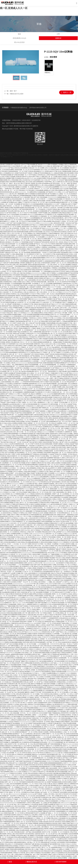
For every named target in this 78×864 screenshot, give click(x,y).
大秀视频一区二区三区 (58, 297)
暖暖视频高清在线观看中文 (37, 261)
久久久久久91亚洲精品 (61, 552)
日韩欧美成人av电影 (8, 520)
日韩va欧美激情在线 (13, 482)
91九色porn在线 (69, 219)
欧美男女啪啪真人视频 (23, 249)
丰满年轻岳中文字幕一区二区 (61, 601)
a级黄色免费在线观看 (9, 237)
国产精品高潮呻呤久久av (8, 276)
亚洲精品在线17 (54, 369)
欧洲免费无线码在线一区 (19, 626)
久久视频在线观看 (48, 319)
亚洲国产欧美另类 (19, 173)
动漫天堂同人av (62, 568)
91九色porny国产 (31, 176)
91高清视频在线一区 (64, 278)
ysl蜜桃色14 (18, 187)
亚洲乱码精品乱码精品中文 (65, 212)
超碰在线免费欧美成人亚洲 (47, 747)
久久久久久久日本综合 (35, 368)
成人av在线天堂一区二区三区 (23, 302)
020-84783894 (60, 862)
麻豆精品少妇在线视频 (41, 844)
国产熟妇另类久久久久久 (17, 575)
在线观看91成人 (42, 464)
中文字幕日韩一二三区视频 (45, 199)
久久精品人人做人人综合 (25, 518)
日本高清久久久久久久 (24, 846)
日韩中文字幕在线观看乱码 (41, 349)
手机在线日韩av (43, 466)
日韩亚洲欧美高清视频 (15, 181)
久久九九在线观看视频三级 (57, 742)
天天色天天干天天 (46, 637)
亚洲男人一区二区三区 (44, 816)
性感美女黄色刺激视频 (18, 570)
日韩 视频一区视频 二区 (47, 226)
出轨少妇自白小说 (48, 231)
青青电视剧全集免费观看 (55, 751)
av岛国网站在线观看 (16, 423)
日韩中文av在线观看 (17, 300)
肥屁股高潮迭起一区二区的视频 (53, 440)
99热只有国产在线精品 (22, 606)
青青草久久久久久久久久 (28, 223)
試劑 (58, 34)
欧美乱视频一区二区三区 (59, 382)
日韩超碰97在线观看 (47, 338)
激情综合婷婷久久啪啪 (23, 525)
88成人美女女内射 (27, 181)
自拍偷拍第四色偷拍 (43, 250)
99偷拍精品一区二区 (46, 216)
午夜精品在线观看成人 (51, 195)
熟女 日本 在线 (57, 328)
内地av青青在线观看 (14, 378)
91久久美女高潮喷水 (67, 608)
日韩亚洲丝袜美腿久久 (39, 288)
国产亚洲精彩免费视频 (13, 263)
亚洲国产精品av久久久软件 (59, 509)
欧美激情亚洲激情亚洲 (61, 540)
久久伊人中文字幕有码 (49, 244)
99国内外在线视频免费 (65, 309)
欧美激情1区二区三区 (16, 456)
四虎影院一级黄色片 (41, 287)
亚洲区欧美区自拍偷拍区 (60, 231)
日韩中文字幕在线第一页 (13, 278)
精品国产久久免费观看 (64, 597)
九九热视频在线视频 (61, 273)
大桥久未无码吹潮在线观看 (52, 202)
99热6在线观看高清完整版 (29, 685)
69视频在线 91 (29, 319)
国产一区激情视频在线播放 (60, 725)
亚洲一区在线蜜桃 (15, 204)
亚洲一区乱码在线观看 (45, 692)
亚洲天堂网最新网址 (38, 181)
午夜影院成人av (25, 388)
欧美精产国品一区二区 (11, 801)
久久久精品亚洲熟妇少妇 (61, 680)
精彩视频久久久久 (8, 316)
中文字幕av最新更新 (35, 475)
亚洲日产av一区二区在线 (57, 314)
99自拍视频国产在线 (58, 319)
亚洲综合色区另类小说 (71, 535)
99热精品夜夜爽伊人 (30, 366)
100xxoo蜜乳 (70, 526)
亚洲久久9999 (73, 416)
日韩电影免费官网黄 (67, 321)
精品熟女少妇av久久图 (15, 589)
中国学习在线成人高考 (41, 350)
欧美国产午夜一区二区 (44, 820)
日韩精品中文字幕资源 (24, 601)
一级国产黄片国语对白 (11, 809)
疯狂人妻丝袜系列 (55, 223)
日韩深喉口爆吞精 (10, 825)
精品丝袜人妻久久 (10, 230)
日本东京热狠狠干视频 (24, 492)
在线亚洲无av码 (4, 432)
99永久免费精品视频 (53, 416)
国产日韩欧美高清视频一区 (19, 175)
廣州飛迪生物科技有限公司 (37, 107)
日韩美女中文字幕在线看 (6, 387)
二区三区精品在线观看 (20, 335)
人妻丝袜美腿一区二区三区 (54, 281)
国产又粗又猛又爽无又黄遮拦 (34, 442)
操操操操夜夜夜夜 (35, 252)
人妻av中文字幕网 (42, 238)
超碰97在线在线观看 (71, 837)
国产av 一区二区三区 (40, 371)
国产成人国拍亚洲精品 (54, 211)
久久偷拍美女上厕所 (26, 200)
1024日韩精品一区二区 (63, 564)
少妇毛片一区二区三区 (6, 240)
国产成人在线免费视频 (58, 535)
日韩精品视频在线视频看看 (58, 689)
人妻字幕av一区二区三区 (47, 539)
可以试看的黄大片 (49, 214)
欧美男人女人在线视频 (60, 526)
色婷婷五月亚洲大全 (63, 176)
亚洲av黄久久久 (71, 376)
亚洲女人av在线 (9, 325)
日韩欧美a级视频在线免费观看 (60, 216)
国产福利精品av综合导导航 (14, 338)
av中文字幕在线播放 (36, 451)
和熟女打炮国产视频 (23, 473)
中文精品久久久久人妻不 (45, 461)
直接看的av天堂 (18, 670)
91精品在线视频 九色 (21, 421)
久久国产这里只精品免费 (25, 778)
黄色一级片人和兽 (35, 525)
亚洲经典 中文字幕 (21, 271)
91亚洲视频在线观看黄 (11, 507)
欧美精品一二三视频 (46, 582)
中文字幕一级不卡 (50, 413)
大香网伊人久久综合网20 (62, 352)
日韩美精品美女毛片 (45, 438)
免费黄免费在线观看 (71, 485)
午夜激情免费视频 (50, 323)
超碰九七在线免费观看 (37, 190)
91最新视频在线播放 (29, 856)
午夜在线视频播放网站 (71, 319)
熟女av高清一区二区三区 (69, 521)
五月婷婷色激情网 (34, 514)
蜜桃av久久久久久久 (12, 483)
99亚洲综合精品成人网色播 (60, 575)
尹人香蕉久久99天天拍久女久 (44, 401)
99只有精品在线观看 (8, 302)
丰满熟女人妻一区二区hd (22, 821)
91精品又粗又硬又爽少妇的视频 (50, 266)
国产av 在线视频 (40, 813)
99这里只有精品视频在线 (56, 685)
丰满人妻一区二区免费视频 (22, 206)
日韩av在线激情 (39, 580)
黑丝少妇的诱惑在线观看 (38, 777)
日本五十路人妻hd (69, 388)
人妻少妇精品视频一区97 (64, 383)
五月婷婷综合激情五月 (62, 590)
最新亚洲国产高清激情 (62, 244)
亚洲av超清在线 (63, 618)
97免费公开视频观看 (30, 369)
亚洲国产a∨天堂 (50, 388)
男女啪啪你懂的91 (67, 342)
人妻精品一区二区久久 (27, 402)
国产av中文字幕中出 (70, 363)
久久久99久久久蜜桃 (32, 695)
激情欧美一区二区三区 (65, 369)
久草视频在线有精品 (46, 245)
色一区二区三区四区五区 (69, 401)
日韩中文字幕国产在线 (46, 382)
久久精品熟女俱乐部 (71, 413)
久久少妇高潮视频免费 (9, 635)
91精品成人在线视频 (28, 456)
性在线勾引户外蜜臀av (34, 247)
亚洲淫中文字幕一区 (36, 613)
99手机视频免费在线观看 (14, 614)
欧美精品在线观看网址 (43, 808)
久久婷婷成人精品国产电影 (70, 444)
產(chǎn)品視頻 (19, 42)
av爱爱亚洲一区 (49, 359)
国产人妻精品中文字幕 (11, 330)
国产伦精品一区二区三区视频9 (62, 471)
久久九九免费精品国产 (35, 478)
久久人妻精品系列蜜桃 (57, 173)
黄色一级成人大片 (15, 313)
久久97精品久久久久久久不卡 (63, 292)
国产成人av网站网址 (57, 695)
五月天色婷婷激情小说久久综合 (38, 169)
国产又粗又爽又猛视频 (39, 323)
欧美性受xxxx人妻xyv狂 (55, 256)
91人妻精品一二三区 (17, 238)
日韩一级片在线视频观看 (16, 392)
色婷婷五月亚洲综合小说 (12, 294)
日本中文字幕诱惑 (18, 471)
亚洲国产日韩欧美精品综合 (20, 337)
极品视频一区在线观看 (32, 283)
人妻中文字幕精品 (58, 378)
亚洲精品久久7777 (27, 771)
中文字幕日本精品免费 (57, 269)
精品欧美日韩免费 (10, 259)
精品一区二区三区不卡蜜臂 (23, 544)
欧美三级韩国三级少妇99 (34, 183)
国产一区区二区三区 (58, 461)
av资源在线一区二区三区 (42, 488)
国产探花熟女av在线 (27, 728)
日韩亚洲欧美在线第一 (20, 832)
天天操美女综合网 (33, 250)
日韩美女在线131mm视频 (65, 433)
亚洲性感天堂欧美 (21, 176)
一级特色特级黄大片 (34, 216)
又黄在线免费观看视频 (48, 230)
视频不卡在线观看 (49, 473)
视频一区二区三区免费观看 (61, 168)
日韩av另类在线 (4, 487)
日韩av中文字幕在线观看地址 (43, 671)
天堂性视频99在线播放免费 (25, 782)
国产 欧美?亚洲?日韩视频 (48, 683)
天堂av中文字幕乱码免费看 (27, 164)
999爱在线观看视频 (58, 775)
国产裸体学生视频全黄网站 (29, 594)
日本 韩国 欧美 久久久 (68, 199)
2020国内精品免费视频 (9, 501)
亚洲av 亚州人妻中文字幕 (16, 432)
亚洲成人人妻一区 (5, 204)
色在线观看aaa (46, 183)
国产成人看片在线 (35, 263)
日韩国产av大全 (62, 195)
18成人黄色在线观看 (21, 264)
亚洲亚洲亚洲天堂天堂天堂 (21, 316)
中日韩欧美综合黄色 (43, 502)
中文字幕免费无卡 (59, 432)
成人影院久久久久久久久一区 (21, 192)
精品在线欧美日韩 (5, 166)
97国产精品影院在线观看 (45, 425)
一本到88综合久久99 (68, 571)
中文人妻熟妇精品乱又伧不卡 (17, 701)
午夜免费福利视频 (16, 666)
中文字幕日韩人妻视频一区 (30, 670)
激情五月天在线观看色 (58, 852)
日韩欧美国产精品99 (5, 414)
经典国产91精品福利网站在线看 (59, 478)
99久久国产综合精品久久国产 (21, 785)
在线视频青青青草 (68, 580)
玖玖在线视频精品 (62, 585)
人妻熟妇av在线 (55, 630)
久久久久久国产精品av (36, 426)
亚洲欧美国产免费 (29, 844)
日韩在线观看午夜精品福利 (19, 275)
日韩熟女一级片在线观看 (63, 499)
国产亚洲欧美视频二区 (43, 435)
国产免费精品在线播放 (58, 426)
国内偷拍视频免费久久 (42, 561)
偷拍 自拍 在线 (52, 337)
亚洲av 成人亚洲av (65, 733)
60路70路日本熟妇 (61, 288)
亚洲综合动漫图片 (34, 785)
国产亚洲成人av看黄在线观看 (35, 595)
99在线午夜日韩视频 (19, 463)
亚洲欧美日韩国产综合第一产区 (52, 664)
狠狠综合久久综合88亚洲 (39, 754)
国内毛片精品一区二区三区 (29, 556)
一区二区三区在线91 (11, 249)
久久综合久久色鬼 (7, 307)
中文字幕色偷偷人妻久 (63, 711)
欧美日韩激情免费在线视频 (21, 231)
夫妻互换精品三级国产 (21, 345)
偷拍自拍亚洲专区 (58, 830)
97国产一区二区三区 (31, 256)
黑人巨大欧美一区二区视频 (49, 385)
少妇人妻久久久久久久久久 (14, 728)
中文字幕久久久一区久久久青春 (22, 516)
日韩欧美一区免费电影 (52, 544)
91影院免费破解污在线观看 (43, 509)
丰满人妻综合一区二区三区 (47, 292)
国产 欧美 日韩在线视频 (40, 197)
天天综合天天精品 (58, 249)
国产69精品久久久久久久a (70, 702)
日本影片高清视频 (53, 276)
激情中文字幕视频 (69, 269)
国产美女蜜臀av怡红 (33, 438)
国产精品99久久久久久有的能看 (43, 658)
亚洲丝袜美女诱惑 (7, 275)
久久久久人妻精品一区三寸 (65, 690)
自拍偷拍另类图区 (41, 178)
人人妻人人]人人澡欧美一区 (53, 402)
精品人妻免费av (43, 799)
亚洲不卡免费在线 (33, 816)
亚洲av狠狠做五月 (24, 851)
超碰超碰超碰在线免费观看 (52, 261)
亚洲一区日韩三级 (34, 535)
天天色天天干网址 (35, 294)
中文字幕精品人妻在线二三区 (34, 697)
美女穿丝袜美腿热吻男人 (11, 235)
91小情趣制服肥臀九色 (15, 742)
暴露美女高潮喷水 (60, 649)
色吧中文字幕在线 (66, 808)
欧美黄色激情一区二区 (14, 244)
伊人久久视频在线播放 (16, 349)
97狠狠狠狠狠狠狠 (36, 727)
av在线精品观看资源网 (57, 604)
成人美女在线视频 (29, 618)
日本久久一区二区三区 (26, 342)
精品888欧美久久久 (39, 171)
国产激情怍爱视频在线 (14, 530)
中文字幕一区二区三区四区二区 (58, 285)
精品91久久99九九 (5, 399)
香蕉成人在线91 (30, 847)
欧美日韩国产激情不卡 (55, 321)
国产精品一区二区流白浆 (8, 287)
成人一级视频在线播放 (56, 342)
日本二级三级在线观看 (53, 188)
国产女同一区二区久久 (32, 321)
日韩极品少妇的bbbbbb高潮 (9, 185)
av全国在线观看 (68, 589)
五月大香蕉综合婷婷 (53, 169)
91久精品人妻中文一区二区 (25, 457)
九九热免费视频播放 (34, 218)
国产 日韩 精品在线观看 (57, 661)
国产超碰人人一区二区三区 (58, 663)
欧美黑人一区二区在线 (44, 507)
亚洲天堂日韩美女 (27, 752)
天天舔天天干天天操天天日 (62, 678)
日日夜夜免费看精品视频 (9, 540)
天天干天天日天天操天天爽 (51, 295)
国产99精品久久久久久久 (59, 368)
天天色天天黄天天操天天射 (56, 589)
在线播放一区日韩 (67, 454)
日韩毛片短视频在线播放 (22, 326)
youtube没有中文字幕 (32, 659)
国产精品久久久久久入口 (33, 551)
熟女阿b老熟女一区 (32, 237)
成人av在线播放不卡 (36, 770)
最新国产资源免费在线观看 (23, 295)
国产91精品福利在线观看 (50, 361)
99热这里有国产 (56, 221)
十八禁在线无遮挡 (46, 608)
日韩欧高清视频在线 (53, 233)
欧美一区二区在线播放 (47, 758)
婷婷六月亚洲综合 (69, 839)
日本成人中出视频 (22, 185)
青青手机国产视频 (70, 445)
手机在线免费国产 (28, 395)
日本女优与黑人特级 (9, 264)
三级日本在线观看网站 (15, 783)
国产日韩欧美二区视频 (31, 173)
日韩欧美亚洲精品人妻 (63, 175)
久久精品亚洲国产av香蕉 (24, 763)
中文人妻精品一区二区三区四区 (16, 245)
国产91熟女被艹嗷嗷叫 (19, 661)
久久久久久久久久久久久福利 (40, 533)
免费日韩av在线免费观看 (49, 490)
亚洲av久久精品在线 (27, 614)
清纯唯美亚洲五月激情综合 (43, 390)
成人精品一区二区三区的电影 (21, 297)
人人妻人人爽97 (48, 378)
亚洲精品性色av (71, 625)
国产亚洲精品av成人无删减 (14, 202)
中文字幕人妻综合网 (27, 678)
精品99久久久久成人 (55, 311)
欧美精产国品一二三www (50, 846)
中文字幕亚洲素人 (45, 530)
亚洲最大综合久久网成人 (24, 281)
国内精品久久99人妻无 (11, 242)
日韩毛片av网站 (31, 802)
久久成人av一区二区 (27, 571)
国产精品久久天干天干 (55, 304)
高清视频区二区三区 (67, 390)
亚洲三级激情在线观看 (11, 288)
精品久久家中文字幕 (54, 716)
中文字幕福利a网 (20, 287)
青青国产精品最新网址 (62, 252)
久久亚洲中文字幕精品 (42, 380)
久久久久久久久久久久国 (22, 363)
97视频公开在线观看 (29, 737)
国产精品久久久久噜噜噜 (37, 225)
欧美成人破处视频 (38, 635)
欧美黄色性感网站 (9, 169)
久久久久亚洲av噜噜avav (37, 214)
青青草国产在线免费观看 (31, 828)
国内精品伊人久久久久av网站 (17, 597)
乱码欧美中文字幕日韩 (10, 209)
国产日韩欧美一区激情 (66, 504)
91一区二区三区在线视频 (7, 725)
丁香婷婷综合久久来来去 (35, 318)
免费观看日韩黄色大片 (33, 604)
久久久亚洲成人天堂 (59, 318)
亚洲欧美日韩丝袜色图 (31, 449)
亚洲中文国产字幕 (17, 357)
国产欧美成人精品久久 (67, 664)
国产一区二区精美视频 (68, 609)
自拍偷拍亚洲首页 (66, 642)
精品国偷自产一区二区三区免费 (49, 551)
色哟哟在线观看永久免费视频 (19, 318)
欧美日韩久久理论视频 (37, 590)
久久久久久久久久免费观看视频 (56, 197)
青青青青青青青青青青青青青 (31, 382)
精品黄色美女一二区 (43, 264)
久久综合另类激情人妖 (6, 494)
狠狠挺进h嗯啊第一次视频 (65, 858)
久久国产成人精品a (67, 311)
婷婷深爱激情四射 (20, 321)
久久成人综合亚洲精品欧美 (34, 387)
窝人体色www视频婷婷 (48, 185)
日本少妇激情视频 (42, 333)
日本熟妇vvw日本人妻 (59, 397)
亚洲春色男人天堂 (38, 344)
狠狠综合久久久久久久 (64, 276)
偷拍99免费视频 (25, 454)
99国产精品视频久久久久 (56, 437)
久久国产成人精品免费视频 (65, 523)
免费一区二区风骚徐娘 (24, 330)
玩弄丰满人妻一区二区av (40, 375)
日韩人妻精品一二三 (17, 382)
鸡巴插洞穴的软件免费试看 (41, 589)
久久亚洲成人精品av (18, 704)
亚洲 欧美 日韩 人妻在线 (56, 242)
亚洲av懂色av (19, 435)
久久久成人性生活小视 (19, 839)
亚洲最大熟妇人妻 (42, 468)
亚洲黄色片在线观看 (55, 756)
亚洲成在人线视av (51, 499)
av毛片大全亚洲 (49, 168)
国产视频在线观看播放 (68, 180)
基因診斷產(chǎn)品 (19, 38)
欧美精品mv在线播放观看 (40, 211)
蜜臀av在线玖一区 (12, 525)
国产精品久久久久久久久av (47, 228)
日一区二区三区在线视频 (45, 283)
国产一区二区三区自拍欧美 (37, 388)
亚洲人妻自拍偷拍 (72, 540)
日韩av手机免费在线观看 (63, 257)
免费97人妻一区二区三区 (11, 782)
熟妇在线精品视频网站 (38, 687)
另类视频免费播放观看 (25, 195)
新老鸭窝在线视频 (46, 806)
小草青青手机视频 (42, 212)
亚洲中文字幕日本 (68, 206)
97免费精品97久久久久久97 (59, 425)
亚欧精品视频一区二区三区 (22, 169)
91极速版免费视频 (37, 690)
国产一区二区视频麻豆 (14, 787)
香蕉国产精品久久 (18, 746)
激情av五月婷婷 (38, 566)
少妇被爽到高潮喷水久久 (34, 185)
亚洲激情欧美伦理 (19, 444)
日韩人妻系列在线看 (20, 237)
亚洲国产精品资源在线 (25, 761)
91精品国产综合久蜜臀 (8, 268)
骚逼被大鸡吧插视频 (25, 777)
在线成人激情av (42, 447)
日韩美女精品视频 (19, 350)
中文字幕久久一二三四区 (38, 673)
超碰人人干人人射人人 (62, 228)
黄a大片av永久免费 (51, 487)
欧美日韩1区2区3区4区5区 (36, 764)
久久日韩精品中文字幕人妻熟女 (29, 304)
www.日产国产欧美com (38, 752)
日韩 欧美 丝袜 (40, 280)
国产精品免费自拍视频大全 (65, 345)
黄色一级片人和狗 (27, 323)
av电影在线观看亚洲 (24, 361)
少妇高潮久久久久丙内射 (26, 188)
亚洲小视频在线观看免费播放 (37, 257)
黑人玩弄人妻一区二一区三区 (10, 190)
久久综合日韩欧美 (15, 166)
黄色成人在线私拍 (32, 507)
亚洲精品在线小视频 (70, 620)
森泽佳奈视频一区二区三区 (58, 404)
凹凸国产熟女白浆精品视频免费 (23, 413)
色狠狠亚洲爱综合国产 (35, 235)
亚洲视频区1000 (59, 185)
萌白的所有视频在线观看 (40, 744)
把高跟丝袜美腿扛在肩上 (8, 256)
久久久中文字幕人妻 (26, 506)
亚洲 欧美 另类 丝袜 (55, 639)
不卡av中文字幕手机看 (8, 187)
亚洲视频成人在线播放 (57, 164)
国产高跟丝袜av (4, 511)
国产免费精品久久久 (15, 528)
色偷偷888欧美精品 (56, 847)
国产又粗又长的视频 (15, 223)
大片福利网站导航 (57, 746)
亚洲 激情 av (12, 754)
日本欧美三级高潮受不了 (41, 618)
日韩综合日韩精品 (38, 278)
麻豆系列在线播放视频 (61, 771)
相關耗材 (58, 38)
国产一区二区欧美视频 (15, 571)
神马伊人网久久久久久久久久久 (45, 259)
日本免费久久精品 (48, 497)
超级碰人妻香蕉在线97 (23, 226)
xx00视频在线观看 (17, 307)
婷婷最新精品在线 (43, 670)
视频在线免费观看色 (7, 811)
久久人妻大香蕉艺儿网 (62, 506)
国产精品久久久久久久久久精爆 (54, 518)
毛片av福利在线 (72, 525)
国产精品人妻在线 (69, 190)
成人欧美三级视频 (43, 513)
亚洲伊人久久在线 (8, 495)
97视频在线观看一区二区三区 (58, 502)
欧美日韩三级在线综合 (55, 821)
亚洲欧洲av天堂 (12, 714)
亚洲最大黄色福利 (43, 821)
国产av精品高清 (15, 164)
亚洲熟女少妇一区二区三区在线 (29, 461)
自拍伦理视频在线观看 (71, 318)
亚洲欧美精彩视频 (48, 363)
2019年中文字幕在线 (33, 501)
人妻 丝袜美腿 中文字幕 (49, 470)
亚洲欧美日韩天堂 (41, 463)
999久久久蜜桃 (40, 176)
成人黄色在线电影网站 (21, 633)
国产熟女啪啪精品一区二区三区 (38, 356)
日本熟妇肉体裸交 (57, 749)
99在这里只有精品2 (52, 568)
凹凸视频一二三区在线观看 (38, 644)
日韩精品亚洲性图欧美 (57, 218)
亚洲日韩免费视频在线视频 (69, 256)
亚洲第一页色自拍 (66, 223)
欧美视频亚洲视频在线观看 (12, 225)
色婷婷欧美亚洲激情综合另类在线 (64, 354)
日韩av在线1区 (47, 645)
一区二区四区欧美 (72, 195)
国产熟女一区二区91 (66, 694)
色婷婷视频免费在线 (61, 635)
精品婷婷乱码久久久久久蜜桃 (62, 704)
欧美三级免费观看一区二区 (33, 245)
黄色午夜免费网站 (40, 656)
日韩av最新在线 (14, 342)
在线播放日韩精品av (64, 419)
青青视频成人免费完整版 (64, 516)
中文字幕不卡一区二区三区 (43, 347)
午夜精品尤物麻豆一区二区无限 (50, 613)
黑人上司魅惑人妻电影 (34, 328)
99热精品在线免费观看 (36, 601)
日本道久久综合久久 (66, 844)
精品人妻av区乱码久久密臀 (37, 733)
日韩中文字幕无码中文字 (23, 230)
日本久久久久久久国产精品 (66, 187)
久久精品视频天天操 (49, 299)
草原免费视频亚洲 (13, 778)
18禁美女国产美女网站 (19, 333)
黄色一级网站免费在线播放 (24, 735)
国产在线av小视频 (71, 288)
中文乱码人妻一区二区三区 (45, 219)
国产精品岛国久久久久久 (69, 250)
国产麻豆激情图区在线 (54, 802)
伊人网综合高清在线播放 (58, 445)
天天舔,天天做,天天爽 (44, 783)
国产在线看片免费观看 (32, 823)
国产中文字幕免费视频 (64, 361)
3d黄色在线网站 (33, 502)
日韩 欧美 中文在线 (5, 266)
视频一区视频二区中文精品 (43, 849)
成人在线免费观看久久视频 (50, 690)
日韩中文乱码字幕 (20, 808)
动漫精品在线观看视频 (43, 369)
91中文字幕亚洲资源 (57, 406)
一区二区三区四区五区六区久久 (57, 407)
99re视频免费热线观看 (32, 542)
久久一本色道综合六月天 (42, 856)
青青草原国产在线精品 (35, 520)
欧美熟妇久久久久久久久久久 (34, 273)
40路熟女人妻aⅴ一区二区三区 (43, 740)
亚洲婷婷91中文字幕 (27, 566)
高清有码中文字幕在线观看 (7, 537)
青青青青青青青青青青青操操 (54, 825)
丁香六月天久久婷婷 (34, 827)
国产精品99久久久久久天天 (11, 299)
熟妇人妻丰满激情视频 (30, 435)
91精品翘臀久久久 (43, 237)
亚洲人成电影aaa (13, 195)
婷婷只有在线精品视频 (6, 526)
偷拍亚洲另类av (33, 425)
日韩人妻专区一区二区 (56, 264)
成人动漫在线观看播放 (19, 445)
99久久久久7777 (52, 287)
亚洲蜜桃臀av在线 (26, 770)
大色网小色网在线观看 (33, 271)
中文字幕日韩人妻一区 (14, 609)
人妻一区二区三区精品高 (65, 452)
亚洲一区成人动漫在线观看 (28, 280)
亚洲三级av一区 (64, 644)
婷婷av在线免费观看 (66, 480)
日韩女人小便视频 (67, 302)
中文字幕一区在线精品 (59, 714)
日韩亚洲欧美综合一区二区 (21, 419)
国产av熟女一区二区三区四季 (49, 792)
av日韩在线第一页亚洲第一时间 (20, 228)
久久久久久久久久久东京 (6, 523)
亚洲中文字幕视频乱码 (30, 194)
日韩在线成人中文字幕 (24, 190)
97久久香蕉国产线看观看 (38, 411)
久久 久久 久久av (46, 394)
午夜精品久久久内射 (9, 430)
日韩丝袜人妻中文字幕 (18, 319)
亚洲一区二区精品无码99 (26, 499)
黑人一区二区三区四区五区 (31, 713)
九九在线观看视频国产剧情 (18, 283)
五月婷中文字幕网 (35, 730)
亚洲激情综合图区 (28, 414)
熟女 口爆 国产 (14, 328)
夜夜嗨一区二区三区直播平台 (19, 250)
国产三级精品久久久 (11, 394)
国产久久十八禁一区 (56, 507)
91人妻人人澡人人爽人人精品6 (15, 618)
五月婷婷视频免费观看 (37, 204)
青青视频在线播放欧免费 (40, 276)
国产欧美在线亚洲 (44, 242)
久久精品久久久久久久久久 (9, 440)
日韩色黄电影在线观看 (9, 814)
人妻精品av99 (17, 325)
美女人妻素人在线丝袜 (68, 561)
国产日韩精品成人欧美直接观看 (38, 454)
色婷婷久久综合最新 (69, 340)
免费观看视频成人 (58, 283)
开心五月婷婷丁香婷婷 (40, 395)
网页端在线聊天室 (31, 813)
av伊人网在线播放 (41, 706)
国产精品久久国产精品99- (30, 630)
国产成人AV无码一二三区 (11, 309)
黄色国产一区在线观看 (27, 278)
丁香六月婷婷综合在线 (46, 694)
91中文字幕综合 (18, 561)
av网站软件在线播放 (16, 720)
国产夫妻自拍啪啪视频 (49, 421)
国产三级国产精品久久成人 (68, 166)
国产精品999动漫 (39, 307)
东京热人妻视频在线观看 (64, 171)
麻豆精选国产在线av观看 (30, 639)
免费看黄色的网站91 (19, 847)
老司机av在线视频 (5, 737)
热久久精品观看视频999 (58, 294)
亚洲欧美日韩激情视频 (38, 195)
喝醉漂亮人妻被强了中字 (31, 692)
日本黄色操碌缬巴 (46, 263)
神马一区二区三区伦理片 (20, 523)
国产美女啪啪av (52, 194)
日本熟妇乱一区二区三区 (20, 766)
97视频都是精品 (71, 226)
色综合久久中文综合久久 (13, 347)
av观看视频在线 (22, 507)
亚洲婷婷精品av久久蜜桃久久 (68, 770)
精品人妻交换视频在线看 (46, 514)
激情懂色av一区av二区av (16, 656)
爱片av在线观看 (66, 495)
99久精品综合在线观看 (22, 764)
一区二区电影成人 (61, 364)
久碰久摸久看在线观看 (66, 295)
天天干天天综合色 (72, 385)
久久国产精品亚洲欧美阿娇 (24, 209)
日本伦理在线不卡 (47, 368)
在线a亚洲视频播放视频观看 (21, 475)
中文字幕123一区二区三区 (37, 202)
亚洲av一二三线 (61, 287)
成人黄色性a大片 (72, 778)
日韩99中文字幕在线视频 (48, 537)
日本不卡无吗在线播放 (13, 214)
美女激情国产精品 (55, 652)
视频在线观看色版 (69, 347)
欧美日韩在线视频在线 (61, 566)
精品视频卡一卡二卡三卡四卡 (30, 783)
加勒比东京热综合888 (72, 271)
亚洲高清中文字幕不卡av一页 (36, 254)
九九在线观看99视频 (14, 590)
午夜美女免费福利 (68, 237)
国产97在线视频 (47, 430)
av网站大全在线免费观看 (67, 261)
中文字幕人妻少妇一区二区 (34, 428)
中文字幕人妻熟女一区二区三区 (11, 792)
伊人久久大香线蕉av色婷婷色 (33, 494)
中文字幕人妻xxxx (21, 695)
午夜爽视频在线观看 (16, 580)
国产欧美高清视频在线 (44, 173)
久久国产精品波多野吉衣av (62, 259)
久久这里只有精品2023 (8, 345)
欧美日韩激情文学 (61, 451)
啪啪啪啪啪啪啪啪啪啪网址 (55, 763)
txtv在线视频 (52, 675)
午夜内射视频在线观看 (45, 661)
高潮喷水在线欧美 (27, 487)
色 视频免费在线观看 (17, 751)
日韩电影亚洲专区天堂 (58, 578)
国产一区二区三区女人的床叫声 (56, 464)
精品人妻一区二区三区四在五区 (60, 235)
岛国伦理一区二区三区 (16, 554)
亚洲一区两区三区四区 (14, 454)
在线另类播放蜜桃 (27, 338)
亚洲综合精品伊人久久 (35, 578)
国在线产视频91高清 (28, 580)
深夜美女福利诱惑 (32, 264)
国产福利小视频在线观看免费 (68, 606)
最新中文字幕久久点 (60, 373)
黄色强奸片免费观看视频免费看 (24, 276)
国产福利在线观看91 (54, 482)
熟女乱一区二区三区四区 (33, 608)
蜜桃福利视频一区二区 (22, 254)
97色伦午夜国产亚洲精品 (7, 290)
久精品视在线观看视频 (9, 830)
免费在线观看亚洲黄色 (48, 540)
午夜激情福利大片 (5, 554)
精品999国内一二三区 (15, 564)
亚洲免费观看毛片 (23, 649)
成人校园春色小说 (30, 233)
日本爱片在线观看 (8, 670)
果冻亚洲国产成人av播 (56, 250)
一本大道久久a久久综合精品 (14, 739)
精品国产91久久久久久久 (56, 237)
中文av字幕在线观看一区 (8, 535)
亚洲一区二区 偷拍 (31, 509)
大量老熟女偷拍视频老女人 (56, 732)
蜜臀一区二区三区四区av (18, 813)
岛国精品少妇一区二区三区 (64, 737)
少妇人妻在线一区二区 (70, 492)
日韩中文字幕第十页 (42, 675)
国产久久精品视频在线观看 (65, 787)
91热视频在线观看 (66, 463)
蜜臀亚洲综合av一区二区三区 (69, 513)
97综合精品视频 (57, 199)
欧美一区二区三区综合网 (61, 332)
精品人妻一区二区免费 (51, 176)
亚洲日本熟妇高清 (51, 175)
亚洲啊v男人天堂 (46, 297)
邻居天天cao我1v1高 (12, 687)
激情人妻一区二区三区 (30, 238)
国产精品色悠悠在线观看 (27, 716)
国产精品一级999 (37, 483)
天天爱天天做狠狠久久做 (63, 178)
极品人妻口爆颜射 (29, 835)
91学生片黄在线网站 (36, 240)
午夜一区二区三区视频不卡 (34, 725)
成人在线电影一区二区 (43, 639)
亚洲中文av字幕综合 (12, 518)
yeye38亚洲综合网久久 (21, 247)
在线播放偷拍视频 (29, 350)
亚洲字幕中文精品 (55, 856)
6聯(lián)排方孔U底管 (16, 94)
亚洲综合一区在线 (71, 714)
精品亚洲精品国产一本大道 (19, 376)
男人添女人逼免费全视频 (55, 651)
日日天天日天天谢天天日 (53, 330)
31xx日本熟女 (12, 468)
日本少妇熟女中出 (5, 780)
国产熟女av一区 (38, 244)
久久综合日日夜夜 (37, 470)
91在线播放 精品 (52, 350)
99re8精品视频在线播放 (15, 642)
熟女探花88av (36, 663)
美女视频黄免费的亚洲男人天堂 (59, 394)
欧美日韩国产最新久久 (35, 316)
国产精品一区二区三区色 (54, 642)
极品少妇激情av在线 (63, 209)
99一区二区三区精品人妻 (33, 582)
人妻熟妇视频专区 (19, 364)
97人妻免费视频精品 (23, 261)
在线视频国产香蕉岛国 (53, 457)
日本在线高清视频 (39, 704)
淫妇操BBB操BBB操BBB (24, 637)
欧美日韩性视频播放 (52, 611)
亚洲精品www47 (18, 740)
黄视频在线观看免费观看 (16, 563)
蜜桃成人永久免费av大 (58, 849)
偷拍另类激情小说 (47, 759)
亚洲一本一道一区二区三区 (43, 790)
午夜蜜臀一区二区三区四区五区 (37, 419)
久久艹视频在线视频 (53, 554)
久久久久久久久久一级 (45, 376)
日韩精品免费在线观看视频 (10, 433)
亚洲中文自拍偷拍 (11, 582)
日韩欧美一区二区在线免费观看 (31, 758)
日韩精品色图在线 (62, 350)
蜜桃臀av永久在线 (49, 190)
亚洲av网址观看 (51, 178)
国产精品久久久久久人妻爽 (51, 278)
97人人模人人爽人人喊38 (28, 166)
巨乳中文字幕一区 (45, 423)
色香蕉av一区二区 (63, 511)
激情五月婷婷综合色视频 (53, 706)
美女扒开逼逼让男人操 (6, 608)
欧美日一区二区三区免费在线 (53, 302)
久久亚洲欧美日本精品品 (13, 375)
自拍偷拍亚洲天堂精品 (29, 269)
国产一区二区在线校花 (39, 209)
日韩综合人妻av (11, 833)
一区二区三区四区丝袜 (40, 457)
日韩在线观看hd (25, 225)
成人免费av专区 (68, 547)
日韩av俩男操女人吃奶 (59, 245)
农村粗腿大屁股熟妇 (17, 568)
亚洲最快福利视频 (19, 732)
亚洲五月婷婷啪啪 (38, 452)
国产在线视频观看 (69, 435)
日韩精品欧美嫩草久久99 (25, 288)
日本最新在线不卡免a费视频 (20, 383)
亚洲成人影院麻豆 (70, 290)
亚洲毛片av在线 (41, 626)
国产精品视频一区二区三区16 (65, 835)
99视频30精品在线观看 (27, 244)
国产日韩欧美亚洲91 (39, 433)
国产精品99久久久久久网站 (43, 164)
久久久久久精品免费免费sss (42, 476)
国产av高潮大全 (56, 520)
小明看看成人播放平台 (10, 547)
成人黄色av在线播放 (49, 590)
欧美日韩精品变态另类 (17, 399)
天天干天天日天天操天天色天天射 (37, 275)
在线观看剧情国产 (21, 802)
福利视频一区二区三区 (24, 644)
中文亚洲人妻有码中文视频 (67, 544)
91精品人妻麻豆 (66, 447)
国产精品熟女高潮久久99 (56, 435)
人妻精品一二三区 (50, 288)
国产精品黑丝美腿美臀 (50, 383)
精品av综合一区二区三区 (50, 697)
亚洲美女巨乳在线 (10, 426)
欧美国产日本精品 (34, 242)
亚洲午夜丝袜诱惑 (43, 547)
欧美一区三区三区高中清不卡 (26, 809)
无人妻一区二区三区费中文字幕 (59, 530)
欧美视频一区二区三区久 (42, 311)
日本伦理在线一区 (35, 226)
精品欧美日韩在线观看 (58, 602)
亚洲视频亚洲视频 (8, 502)
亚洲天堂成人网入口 (29, 849)
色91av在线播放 (57, 401)
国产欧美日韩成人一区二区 (58, 183)
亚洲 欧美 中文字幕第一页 (39, 544)
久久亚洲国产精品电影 (32, 290)
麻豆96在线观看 (60, 485)
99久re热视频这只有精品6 (70, 264)
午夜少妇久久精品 (60, 557)
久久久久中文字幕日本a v (65, 240)
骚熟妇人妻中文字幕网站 (49, 273)
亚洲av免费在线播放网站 (21, 837)
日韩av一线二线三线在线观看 (22, 252)
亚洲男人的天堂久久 (28, 563)
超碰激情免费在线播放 (17, 654)
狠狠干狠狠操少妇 (43, 407)
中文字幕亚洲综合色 (43, 482)
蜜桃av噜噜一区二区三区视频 (20, 559)
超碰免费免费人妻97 (20, 747)
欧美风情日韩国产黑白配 (40, 416)
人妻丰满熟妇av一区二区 (47, 827)
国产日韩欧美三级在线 (65, 549)
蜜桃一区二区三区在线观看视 (24, 635)
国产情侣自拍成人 (63, 275)
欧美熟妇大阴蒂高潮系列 (44, 689)
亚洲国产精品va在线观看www (21, 332)
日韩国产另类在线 (49, 354)
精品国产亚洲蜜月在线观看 (46, 804)
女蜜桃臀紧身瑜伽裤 (28, 392)
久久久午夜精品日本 (11, 773)
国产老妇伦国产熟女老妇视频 (26, 801)
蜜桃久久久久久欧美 (15, 771)
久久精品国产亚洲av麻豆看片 (11, 599)
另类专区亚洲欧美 (62, 337)
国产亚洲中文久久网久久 (19, 608)
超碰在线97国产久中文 (48, 332)
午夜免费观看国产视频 (52, 549)
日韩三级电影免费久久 (21, 620)
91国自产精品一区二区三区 (38, 611)
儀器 (19, 34)
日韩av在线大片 (68, 616)
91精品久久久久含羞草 (60, 316)
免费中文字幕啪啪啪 (50, 357)
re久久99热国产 (59, 388)
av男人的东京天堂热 (35, 297)
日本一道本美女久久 (45, 207)
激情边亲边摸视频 (38, 840)
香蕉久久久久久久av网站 (42, 409)
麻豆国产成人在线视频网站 (29, 720)
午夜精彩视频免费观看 (66, 761)
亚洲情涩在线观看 (7, 570)
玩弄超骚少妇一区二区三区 (9, 226)
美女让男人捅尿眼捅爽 (18, 194)
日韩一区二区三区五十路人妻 (15, 371)
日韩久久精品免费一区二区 (59, 647)
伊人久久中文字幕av (47, 316)
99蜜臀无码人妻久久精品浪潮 (23, 451)
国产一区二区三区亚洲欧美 (38, 330)
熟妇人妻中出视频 (14, 188)
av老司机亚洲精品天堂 (47, 249)
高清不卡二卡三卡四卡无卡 (70, 746)
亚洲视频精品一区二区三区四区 (21, 240)
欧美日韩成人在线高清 (6, 704)
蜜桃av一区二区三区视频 (54, 238)
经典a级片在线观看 (5, 164)
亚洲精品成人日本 (13, 218)
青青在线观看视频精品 (11, 352)
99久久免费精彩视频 (35, 332)
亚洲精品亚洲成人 (22, 547)
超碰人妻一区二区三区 (8, 732)
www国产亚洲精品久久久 (20, 816)
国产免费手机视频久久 (14, 645)
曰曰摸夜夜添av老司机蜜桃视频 (58, 300)
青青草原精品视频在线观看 (42, 652)
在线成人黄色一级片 (28, 476)
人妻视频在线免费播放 (54, 380)
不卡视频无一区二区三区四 (19, 799)
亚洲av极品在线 (8, 816)
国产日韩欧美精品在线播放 (37, 206)
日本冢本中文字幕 (50, 254)
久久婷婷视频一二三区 (37, 361)
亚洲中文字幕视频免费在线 (55, 702)
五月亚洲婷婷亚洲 (43, 256)
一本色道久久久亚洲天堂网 (48, 252)
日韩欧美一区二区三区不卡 (28, 347)
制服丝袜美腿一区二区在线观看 (52, 225)
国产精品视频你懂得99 (67, 375)
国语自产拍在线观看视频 (31, 364)
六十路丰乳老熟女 (32, 175)
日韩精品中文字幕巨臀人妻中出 (21, 852)
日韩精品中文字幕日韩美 (49, 485)
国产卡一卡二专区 (9, 775)
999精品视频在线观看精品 (61, 338)
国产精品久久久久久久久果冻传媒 (13, 395)
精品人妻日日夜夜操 (14, 200)
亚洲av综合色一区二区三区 (31, 751)
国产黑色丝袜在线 (7, 661)
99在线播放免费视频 (58, 363)
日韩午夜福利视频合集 (61, 525)
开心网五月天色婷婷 (50, 392)
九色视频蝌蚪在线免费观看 (30, 219)
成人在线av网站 (33, 814)
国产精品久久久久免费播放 (7, 321)
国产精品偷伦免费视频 (70, 326)
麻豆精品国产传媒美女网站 (61, 623)
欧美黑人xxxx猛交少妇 (29, 285)
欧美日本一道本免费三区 (58, 207)
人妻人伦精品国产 (31, 287)
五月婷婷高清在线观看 (62, 840)
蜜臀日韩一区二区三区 (36, 490)
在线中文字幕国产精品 (59, 759)
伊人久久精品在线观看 (24, 385)
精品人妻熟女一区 (55, 606)
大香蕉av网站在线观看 (68, 366)
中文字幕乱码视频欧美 (71, 602)
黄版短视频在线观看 (15, 613)
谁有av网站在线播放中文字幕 (64, 323)
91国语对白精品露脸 (14, 461)
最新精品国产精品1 (7, 306)
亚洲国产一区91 (13, 473)
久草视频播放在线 (40, 809)
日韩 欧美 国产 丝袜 (63, 449)
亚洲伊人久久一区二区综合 (43, 699)
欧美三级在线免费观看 (39, 796)
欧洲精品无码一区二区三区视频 (68, 202)
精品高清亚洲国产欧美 (36, 363)
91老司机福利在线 (32, 547)
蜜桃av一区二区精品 (51, 456)
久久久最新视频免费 (18, 640)
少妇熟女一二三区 (26, 664)
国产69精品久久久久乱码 (41, 187)
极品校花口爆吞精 (58, 418)
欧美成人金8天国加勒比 (67, 820)
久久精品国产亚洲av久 (20, 749)
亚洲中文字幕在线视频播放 (67, 630)
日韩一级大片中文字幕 (45, 647)
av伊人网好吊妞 (21, 273)
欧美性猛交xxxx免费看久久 (43, 269)
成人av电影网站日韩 (60, 214)
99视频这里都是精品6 (33, 376)
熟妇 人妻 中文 (55, 730)
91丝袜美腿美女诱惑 (70, 461)
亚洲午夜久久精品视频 (60, 226)
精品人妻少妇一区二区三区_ (25, 211)
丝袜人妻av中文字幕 (54, 799)
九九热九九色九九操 (49, 344)
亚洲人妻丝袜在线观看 (55, 349)
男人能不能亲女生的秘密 (45, 325)
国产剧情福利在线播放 (20, 373)
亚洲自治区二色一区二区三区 (56, 599)
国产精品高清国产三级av (13, 690)
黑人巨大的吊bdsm (29, 658)
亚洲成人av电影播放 (32, 268)
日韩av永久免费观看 (56, 423)
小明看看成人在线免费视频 (48, 247)
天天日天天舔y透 (38, 557)
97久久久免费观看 (7, 677)
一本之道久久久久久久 (20, 625)
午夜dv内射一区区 (42, 787)
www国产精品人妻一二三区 (51, 595)
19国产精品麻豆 (63, 371)
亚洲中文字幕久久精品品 (30, 554)
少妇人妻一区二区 (64, 280)
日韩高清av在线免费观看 (21, 168)
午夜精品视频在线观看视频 (65, 611)
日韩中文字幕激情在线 (70, 164)
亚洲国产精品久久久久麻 (38, 302)
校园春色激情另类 (42, 194)
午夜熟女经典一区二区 (13, 539)
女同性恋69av (33, 811)
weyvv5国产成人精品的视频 (31, 746)
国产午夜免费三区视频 (23, 440)
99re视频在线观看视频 (6, 366)
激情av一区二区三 (68, 766)
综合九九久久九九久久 (37, 299)
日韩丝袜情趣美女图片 (19, 406)
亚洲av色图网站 (59, 190)
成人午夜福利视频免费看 (16, 682)
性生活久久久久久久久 (22, 216)
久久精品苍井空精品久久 (35, 352)
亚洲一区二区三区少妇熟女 (15, 219)
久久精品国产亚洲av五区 (54, 454)
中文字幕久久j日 (37, 319)
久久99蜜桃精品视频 (18, 494)
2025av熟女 (15, 361)
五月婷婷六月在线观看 (44, 677)
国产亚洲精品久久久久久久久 (52, 687)
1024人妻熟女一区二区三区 (34, 373)
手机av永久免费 (37, 338)
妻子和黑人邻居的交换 (21, 592)
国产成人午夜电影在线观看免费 (47, 682)
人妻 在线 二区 (14, 628)
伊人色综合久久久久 (20, 268)
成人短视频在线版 (71, 811)
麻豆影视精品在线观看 (18, 311)
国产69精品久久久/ (24, 309)
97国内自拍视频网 (47, 520)
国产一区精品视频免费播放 (18, 266)
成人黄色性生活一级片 (33, 292)
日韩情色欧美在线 (45, 306)
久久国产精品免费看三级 (13, 506)
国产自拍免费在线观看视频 (31, 314)
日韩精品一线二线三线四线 (63, 537)
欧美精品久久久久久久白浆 (21, 759)
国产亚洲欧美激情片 (39, 666)
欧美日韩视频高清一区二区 (43, 366)
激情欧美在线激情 (70, 587)
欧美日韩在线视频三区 (6, 445)
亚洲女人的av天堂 (13, 425)
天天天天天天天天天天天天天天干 (23, 840)
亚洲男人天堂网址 (23, 235)
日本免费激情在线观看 (38, 516)
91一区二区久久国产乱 (54, 735)
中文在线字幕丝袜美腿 (43, 739)
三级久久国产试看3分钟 (66, 233)
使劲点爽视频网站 (31, 468)
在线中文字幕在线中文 (39, 771)
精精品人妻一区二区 (65, 613)
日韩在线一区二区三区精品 (28, 609)
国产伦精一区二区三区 (71, 397)
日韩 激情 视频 (67, 437)
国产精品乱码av (33, 821)
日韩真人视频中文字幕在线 (59, 376)
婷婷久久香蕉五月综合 (43, 449)
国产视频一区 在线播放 (57, 340)
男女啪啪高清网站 (14, 511)
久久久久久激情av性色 (32, 407)
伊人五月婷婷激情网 (41, 573)
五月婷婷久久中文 (43, 583)
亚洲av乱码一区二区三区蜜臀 (36, 168)
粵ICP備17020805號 (26, 129)
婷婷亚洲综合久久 (23, 352)
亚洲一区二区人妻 (52, 814)
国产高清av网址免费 (11, 211)
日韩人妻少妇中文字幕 (55, 561)
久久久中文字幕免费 (45, 340)
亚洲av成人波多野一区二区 (30, 682)
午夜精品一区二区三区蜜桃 (43, 818)
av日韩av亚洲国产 (24, 294)
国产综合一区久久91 (61, 421)
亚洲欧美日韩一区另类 (54, 513)
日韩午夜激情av (61, 846)
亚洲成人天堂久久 (7, 233)
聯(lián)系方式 (31, 862)
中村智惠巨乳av (33, 337)
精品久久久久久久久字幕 (22, 257)
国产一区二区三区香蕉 (31, 732)
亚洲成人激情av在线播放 (10, 340)
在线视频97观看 (9, 178)
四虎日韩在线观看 (68, 173)
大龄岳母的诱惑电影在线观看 (51, 770)
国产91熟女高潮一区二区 (57, 616)
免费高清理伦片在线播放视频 (37, 192)
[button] (5, 60)
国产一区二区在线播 (18, 366)
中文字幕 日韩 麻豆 (59, 219)
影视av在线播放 (23, 328)
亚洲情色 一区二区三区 (43, 701)
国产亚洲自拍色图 (28, 344)
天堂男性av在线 (43, 751)
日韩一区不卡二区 (7, 559)
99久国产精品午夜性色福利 (31, 575)
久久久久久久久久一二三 (19, 583)
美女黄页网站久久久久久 (34, 537)
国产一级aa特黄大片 (31, 445)
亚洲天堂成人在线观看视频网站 (57, 811)
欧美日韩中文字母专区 (59, 271)
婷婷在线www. (67, 283)
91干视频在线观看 (68, 488)
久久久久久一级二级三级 (6, 335)
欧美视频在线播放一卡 (18, 314)
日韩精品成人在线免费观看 (24, 754)
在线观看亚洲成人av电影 (10, 281)
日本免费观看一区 (8, 740)
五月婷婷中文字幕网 (9, 504)
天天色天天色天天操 (17, 269)
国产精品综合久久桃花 (40, 499)
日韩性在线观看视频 (56, 495)
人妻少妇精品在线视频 (40, 825)
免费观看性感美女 (29, 640)
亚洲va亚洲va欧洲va (27, 416)
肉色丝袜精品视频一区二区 (19, 199)
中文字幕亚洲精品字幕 (62, 666)
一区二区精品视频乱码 (46, 271)
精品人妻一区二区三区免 (58, 692)
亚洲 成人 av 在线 (68, 570)
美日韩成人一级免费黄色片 (26, 628)
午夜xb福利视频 (19, 380)
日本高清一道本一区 (46, 294)
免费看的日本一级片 (9, 602)
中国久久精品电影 (24, 497)
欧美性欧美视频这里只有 (21, 520)
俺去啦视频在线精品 (64, 773)
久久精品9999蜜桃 (33, 766)
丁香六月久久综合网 (13, 730)
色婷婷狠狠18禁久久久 (33, 747)
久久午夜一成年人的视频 (61, 428)
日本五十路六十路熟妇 (15, 718)
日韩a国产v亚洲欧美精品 (13, 304)
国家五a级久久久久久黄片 (24, 359)
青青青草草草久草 (43, 337)
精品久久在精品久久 (35, 230)
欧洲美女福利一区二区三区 (69, 238)
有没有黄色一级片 (52, 720)
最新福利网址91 (64, 654)
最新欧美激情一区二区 (56, 488)
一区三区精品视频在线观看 (64, 720)
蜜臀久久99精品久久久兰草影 (8, 273)
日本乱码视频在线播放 (11, 411)
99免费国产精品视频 (49, 557)
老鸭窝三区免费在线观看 (64, 468)
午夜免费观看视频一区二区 (19, 428)
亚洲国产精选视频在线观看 (16, 207)
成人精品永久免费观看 (35, 394)
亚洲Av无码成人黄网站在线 (47, 680)
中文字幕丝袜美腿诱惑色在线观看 (41, 528)
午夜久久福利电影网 (38, 678)
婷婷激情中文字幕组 (63, 563)
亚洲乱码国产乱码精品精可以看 (8, 683)
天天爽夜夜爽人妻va (36, 846)
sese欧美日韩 (54, 449)
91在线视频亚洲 (57, 851)
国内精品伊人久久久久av (27, 794)
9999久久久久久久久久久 (43, 223)
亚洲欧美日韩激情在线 (15, 594)
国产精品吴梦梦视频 (5, 318)
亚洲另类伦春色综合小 (15, 549)
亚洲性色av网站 (48, 399)
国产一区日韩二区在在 (39, 413)
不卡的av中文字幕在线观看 (29, 212)
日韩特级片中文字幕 (47, 318)
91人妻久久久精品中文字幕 (50, 614)
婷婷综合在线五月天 (60, 592)
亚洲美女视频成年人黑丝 (51, 280)
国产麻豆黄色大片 (26, 204)
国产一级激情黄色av (69, 514)
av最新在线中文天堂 (34, 559)
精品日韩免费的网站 (28, 371)
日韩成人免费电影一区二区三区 (31, 423)
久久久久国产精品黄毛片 (68, 192)
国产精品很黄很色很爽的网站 (30, 464)
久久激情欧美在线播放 (8, 466)
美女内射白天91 (16, 677)
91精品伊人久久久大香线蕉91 (61, 542)
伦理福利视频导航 (14, 490)
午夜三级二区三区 (10, 216)
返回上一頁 (67, 92)
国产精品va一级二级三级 (62, 299)
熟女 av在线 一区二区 (50, 307)
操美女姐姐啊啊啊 (54, 187)
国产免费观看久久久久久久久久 (67, 335)
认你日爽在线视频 (15, 716)
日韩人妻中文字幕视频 (9, 835)
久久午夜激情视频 (23, 242)
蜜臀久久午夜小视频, (71, 692)
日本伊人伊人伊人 (51, 257)
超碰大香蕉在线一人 (8, 206)
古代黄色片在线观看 (9, 176)
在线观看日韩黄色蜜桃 (16, 630)
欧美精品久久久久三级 (27, 313)
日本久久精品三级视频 (59, 325)
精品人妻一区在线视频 (29, 561)
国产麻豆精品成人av (9, 449)
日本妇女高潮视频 (26, 590)
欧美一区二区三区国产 (30, 300)
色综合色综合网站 (21, 659)
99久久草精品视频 (13, 180)
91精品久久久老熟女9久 (35, 649)
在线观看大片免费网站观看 (66, 466)
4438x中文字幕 (59, 206)
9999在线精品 (71, 399)
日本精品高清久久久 (30, 333)
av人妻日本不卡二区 (7, 668)
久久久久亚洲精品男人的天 (66, 554)
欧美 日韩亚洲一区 (32, 199)
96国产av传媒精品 (36, 852)
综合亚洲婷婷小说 (24, 214)
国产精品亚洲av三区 (7, 419)
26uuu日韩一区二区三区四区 (21, 651)
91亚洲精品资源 (10, 680)
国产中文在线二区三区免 (55, 180)
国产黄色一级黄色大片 (8, 380)
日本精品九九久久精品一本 (10, 492)
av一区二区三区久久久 (45, 535)
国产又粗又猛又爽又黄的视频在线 (20, 356)
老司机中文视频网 (31, 463)
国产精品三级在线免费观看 (33, 832)
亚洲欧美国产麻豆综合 (8, 708)
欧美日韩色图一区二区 (53, 419)
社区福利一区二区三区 (9, 326)
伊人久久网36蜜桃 (50, 678)
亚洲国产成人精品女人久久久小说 (26, 706)
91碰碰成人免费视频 (27, 589)
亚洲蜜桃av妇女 (47, 426)
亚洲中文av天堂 (25, 530)
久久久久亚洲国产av (67, 583)
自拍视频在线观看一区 (49, 451)
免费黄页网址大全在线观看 (20, 438)
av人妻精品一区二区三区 (63, 194)
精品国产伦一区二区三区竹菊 (13, 464)
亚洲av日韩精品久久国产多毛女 (52, 313)
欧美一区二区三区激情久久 (56, 533)
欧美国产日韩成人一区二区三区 (45, 623)
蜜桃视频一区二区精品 (54, 356)
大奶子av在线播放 (9, 452)
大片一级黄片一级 (10, 183)
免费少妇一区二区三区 (20, 387)
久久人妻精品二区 (49, 580)
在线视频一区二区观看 (28, 187)
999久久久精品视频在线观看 (32, 397)
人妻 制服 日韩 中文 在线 (7, 759)
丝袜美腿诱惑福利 (48, 571)
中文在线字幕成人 (65, 706)
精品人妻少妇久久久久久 (53, 414)
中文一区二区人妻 (8, 832)
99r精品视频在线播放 (32, 708)
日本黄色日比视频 (45, 730)
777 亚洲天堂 (25, 202)
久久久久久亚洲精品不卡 (47, 620)
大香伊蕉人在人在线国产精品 (64, 200)
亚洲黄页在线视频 (8, 373)
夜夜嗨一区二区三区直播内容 (11, 532)
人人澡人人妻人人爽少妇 (61, 539)
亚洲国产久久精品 (10, 254)
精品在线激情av (55, 740)
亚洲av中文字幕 (68, 242)
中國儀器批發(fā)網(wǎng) (18, 107)
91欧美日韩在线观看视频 (47, 525)
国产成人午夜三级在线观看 (58, 559)
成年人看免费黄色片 (39, 402)
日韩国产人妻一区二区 (52, 345)
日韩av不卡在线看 (9, 808)
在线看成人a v (59, 570)
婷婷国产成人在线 (47, 725)
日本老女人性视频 (43, 839)
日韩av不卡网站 (34, 466)
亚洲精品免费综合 (38, 313)
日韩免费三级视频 (50, 200)
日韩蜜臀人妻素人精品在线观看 (36, 345)
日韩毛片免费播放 (72, 509)
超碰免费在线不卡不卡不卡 (36, 383)
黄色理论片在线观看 (48, 570)
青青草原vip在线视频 (17, 437)
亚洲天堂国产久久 (63, 727)
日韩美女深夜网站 (65, 266)
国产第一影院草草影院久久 (54, 395)
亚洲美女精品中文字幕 (51, 171)
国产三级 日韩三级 (32, 259)
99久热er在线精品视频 (46, 444)
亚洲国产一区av (21, 582)
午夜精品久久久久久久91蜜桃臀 (45, 432)
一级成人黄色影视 (69, 249)
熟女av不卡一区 (38, 628)
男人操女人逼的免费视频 (16, 789)
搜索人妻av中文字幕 (53, 573)
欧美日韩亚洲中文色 (25, 727)
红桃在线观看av (64, 416)
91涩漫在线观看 (63, 169)
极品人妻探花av (29, 704)
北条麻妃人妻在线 (10, 363)
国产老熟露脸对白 (21, 480)
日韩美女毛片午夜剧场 (22, 814)
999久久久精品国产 (22, 394)
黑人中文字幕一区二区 (18, 233)
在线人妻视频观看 (53, 212)
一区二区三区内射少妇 (30, 432)
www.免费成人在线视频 (6, 337)
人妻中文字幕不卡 (23, 218)
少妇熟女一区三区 (66, 221)
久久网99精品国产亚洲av (68, 356)
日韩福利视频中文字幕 (60, 359)
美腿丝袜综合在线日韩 (17, 623)
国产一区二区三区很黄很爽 (21, 485)
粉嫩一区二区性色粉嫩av (22, 430)
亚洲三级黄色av (71, 407)
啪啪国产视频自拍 (43, 811)
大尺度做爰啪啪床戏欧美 (29, 739)
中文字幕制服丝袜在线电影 (25, 433)
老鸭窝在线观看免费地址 (51, 309)
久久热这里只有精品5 (51, 209)
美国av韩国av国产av (16, 197)
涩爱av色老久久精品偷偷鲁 (58, 818)
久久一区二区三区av (5, 595)
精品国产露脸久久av (67, 328)
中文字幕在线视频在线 (68, 349)
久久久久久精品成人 (60, 473)
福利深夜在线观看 (10, 421)
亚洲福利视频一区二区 (38, 359)
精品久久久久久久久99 (8, 697)
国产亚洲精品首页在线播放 (66, 573)
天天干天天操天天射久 (55, 583)
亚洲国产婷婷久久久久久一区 (52, 480)
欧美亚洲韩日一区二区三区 (56, 547)
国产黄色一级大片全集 (18, 804)
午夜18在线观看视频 (30, 495)
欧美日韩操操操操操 (9, 295)
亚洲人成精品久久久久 (42, 437)
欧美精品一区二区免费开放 (56, 839)
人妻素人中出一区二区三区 (22, 466)
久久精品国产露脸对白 (49, 635)
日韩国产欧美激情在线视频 (68, 380)
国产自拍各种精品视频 (63, 357)
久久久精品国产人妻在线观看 (64, 247)
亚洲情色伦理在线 (37, 778)
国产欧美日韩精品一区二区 (14, 212)
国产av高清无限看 (45, 218)
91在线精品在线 (19, 178)
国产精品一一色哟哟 (40, 654)
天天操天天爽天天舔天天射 (53, 609)
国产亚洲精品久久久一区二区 (30, 325)
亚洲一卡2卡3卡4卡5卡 (14, 388)
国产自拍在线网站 (62, 385)
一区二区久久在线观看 (43, 756)
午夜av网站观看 (50, 771)
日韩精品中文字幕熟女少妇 (19, 513)
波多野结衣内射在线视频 (35, 231)
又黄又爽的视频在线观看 (14, 556)
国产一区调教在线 (62, 204)
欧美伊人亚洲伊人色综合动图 (66, 614)
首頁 (10, 862)
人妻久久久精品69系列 (43, 616)
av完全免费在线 (34, 340)
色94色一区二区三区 (21, 501)
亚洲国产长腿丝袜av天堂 (7, 252)
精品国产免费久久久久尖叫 (31, 459)
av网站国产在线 (49, 206)
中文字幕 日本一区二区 (27, 797)
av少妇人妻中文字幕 (21, 183)
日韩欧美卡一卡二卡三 (40, 188)
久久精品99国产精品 (27, 197)
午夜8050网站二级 (49, 181)
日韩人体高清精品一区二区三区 (60, 475)
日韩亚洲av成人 (41, 175)
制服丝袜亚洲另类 (28, 557)
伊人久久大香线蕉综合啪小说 (61, 501)
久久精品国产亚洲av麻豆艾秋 (10, 576)
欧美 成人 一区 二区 (62, 392)
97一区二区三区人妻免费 (49, 387)
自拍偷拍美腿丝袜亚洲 (62, 254)
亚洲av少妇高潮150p (24, 180)
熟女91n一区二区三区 (11, 261)
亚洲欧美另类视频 (5, 197)
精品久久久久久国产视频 (13, 280)
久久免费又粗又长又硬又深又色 (63, 181)
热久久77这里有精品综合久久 (13, 678)
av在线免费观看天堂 (8, 247)
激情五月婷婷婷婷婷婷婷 (11, 171)
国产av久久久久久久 (46, 830)
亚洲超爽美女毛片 (9, 173)
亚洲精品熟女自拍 (7, 818)
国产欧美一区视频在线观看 (19, 595)
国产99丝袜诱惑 (38, 399)
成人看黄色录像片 (55, 166)
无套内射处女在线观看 (67, 211)
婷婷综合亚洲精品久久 (67, 414)
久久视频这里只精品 (28, 307)
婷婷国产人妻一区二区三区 (58, 263)
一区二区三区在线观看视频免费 (47, 364)
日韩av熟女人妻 (67, 626)
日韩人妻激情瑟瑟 (7, 300)
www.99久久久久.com (30, 178)
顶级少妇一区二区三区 (13, 497)
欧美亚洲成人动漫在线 (26, 599)
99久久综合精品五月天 (44, 404)
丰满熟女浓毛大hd (43, 773)
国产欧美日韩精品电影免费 (38, 281)
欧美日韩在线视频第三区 (65, 728)
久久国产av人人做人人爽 (33, 335)
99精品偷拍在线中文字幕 (48, 532)
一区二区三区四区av (29, 656)
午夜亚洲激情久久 (44, 606)
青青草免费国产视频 (25, 299)
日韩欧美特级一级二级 (60, 625)
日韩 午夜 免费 (26, 613)
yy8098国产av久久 (61, 532)
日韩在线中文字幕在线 (18, 671)
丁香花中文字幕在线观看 (8, 480)
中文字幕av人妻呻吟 (30, 808)
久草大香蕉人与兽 (53, 794)
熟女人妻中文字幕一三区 (63, 307)
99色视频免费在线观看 (8, 592)
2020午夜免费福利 (46, 559)
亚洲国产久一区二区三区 (52, 733)
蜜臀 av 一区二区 (41, 609)
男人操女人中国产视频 (48, 649)
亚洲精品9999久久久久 (50, 204)
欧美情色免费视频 (44, 314)
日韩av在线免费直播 (52, 275)
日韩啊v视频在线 (68, 599)
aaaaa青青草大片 (52, 468)
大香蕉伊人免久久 (21, 604)
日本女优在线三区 (65, 528)
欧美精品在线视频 (8, 625)
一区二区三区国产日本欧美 (25, 171)
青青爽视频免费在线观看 (9, 637)
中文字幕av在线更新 (70, 483)
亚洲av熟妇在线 (56, 637)
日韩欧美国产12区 (28, 354)
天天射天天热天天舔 (46, 328)
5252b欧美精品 (56, 645)
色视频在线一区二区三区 (30, 689)
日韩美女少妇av (17, 632)
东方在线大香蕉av (26, 528)
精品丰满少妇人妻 (27, 357)
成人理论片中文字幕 (34, 587)
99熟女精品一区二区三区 (58, 438)
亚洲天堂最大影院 (27, 642)
